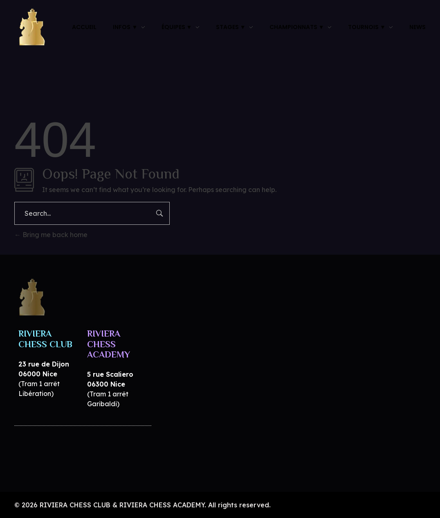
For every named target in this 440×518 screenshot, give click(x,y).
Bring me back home (51, 235)
